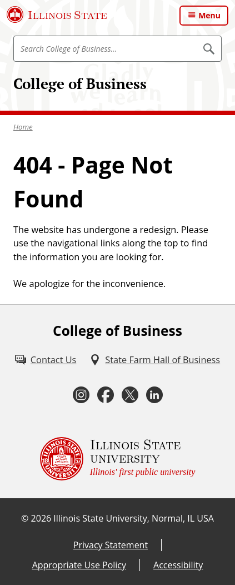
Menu (209, 15)
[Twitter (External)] (130, 395)
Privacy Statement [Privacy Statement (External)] (110, 545)
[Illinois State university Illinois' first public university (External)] (118, 458)
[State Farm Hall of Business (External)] (154, 359)
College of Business (80, 83)
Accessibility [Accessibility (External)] (178, 565)
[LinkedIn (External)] (154, 395)
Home (23, 127)
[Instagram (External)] (81, 395)
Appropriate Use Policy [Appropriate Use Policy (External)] (79, 565)
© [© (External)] (24, 518)
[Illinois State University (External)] (57, 14)
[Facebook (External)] (105, 395)
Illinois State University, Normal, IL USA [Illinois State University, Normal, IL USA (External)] (133, 518)
